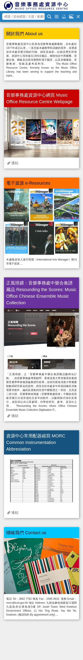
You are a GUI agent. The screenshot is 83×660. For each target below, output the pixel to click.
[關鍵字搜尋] (49, 16)
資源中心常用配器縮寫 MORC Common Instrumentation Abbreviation (35, 442)
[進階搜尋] (57, 16)
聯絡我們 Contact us (26, 532)
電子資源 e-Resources (28, 183)
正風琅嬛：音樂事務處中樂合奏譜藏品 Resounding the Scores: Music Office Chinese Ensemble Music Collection (41, 292)
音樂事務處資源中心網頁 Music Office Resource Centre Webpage (39, 98)
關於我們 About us (24, 33)
